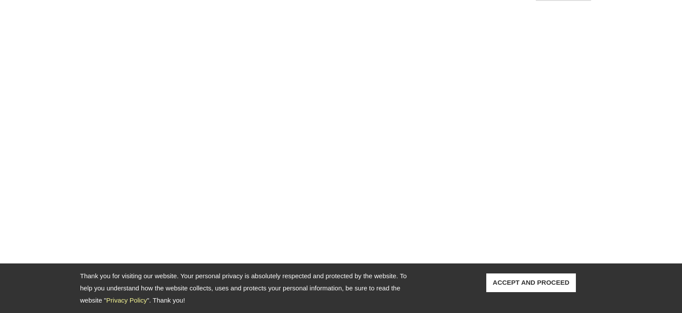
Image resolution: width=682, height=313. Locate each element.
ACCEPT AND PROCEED (531, 282)
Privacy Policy (126, 300)
